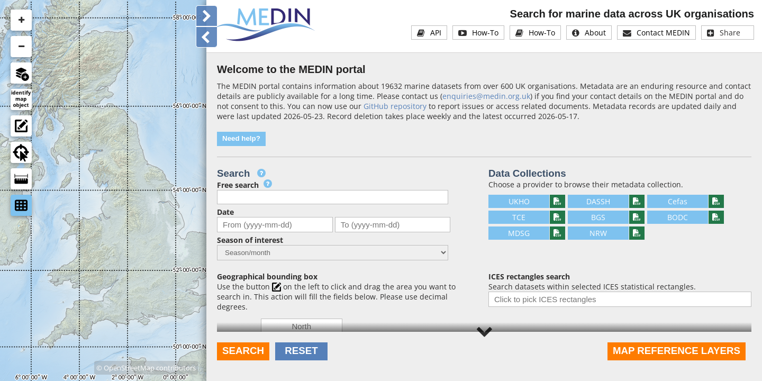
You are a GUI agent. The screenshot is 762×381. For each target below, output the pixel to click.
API (435, 33)
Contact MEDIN (663, 33)
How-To (485, 33)
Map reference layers (676, 350)
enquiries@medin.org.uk (486, 96)
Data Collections (527, 173)
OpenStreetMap (129, 365)
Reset (301, 350)
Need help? (241, 138)
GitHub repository (395, 106)
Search (243, 350)
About (595, 33)
